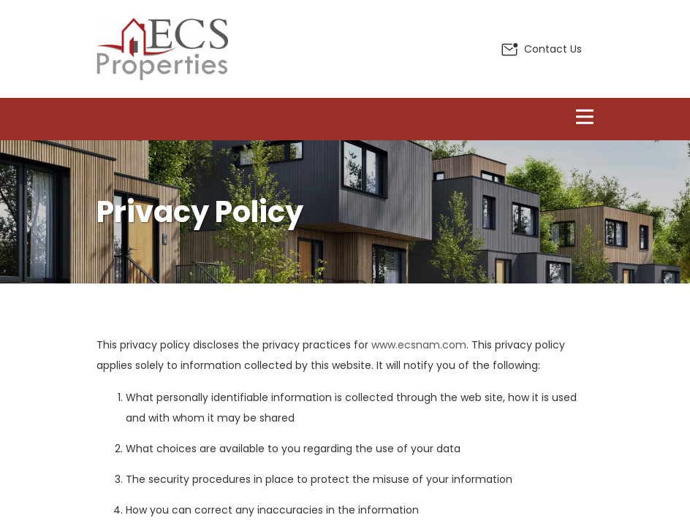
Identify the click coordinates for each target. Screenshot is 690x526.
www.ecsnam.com (418, 345)
